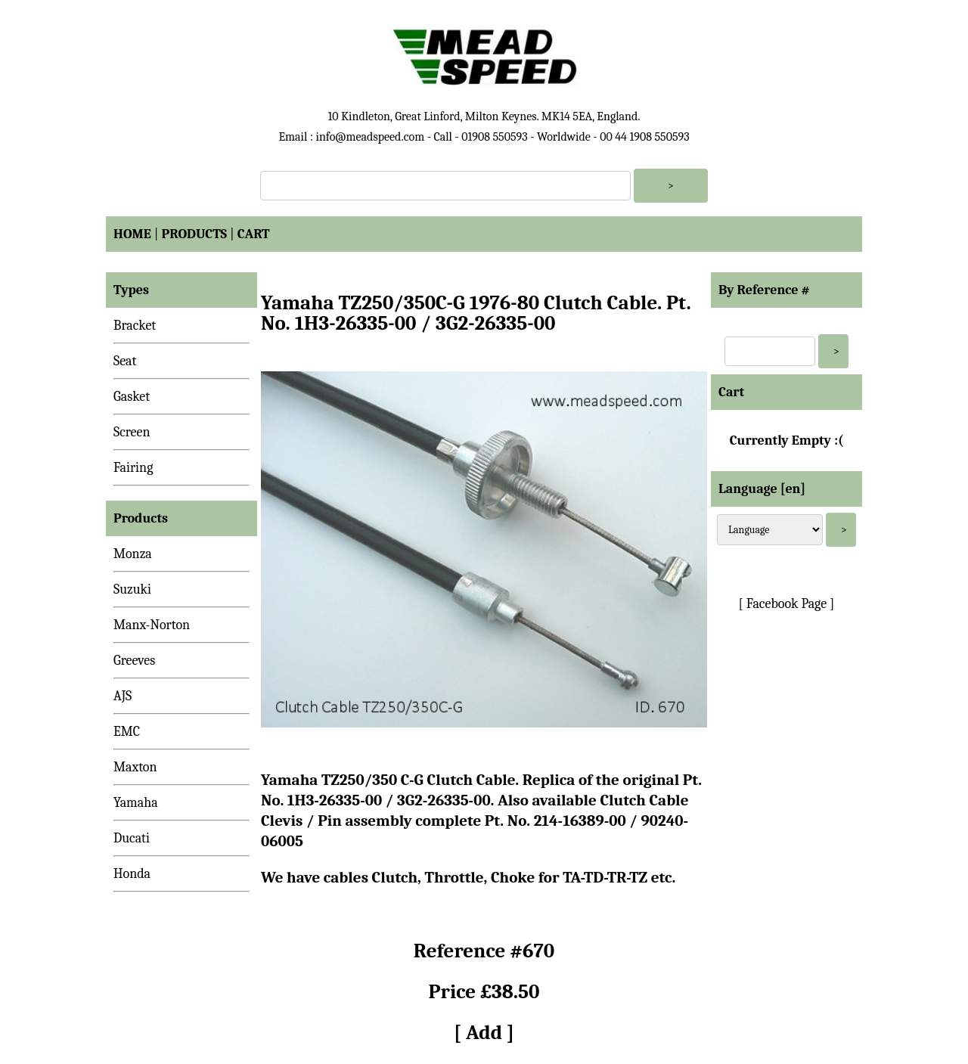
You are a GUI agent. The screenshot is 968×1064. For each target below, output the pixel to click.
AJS (122, 696)
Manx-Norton (151, 625)
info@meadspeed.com (369, 137)
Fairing (133, 468)
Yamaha (135, 803)
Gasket (131, 397)
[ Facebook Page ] (787, 604)
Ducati (131, 838)
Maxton (135, 767)
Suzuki (132, 589)
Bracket (134, 325)
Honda (131, 874)
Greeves (134, 660)
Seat (124, 361)
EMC (126, 732)
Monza (132, 554)
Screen (131, 432)
